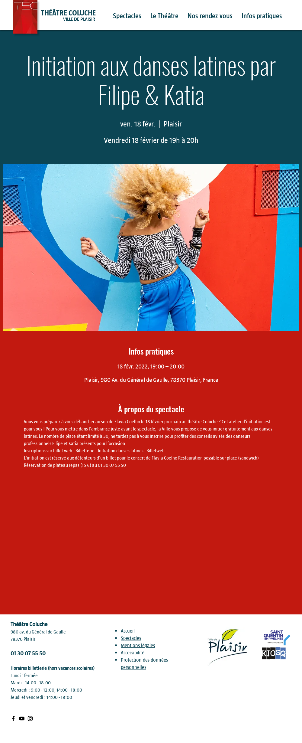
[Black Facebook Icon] (13, 718)
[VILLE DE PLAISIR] (90, 19)
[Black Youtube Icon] (21, 718)
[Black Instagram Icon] (30, 718)
